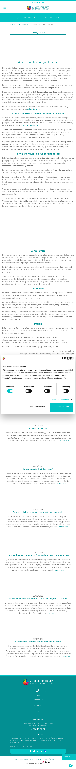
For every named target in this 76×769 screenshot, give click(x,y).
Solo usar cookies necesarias (37, 407)
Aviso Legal (54, 759)
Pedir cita (36, 751)
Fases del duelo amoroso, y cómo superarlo (38, 512)
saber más (64, 440)
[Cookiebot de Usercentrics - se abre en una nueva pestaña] (63, 358)
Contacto (38, 711)
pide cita (68, 757)
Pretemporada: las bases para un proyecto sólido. (38, 598)
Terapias (38, 706)
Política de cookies (41, 759)
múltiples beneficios (29, 125)
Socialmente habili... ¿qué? (38, 469)
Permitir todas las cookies (62, 407)
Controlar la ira (38, 428)
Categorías (38, 32)
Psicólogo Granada (17, 24)
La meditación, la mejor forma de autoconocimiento (38, 555)
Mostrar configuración (60, 399)
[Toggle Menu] (4, 8)
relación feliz (33, 109)
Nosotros (38, 700)
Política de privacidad (23, 759)
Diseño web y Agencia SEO (34, 763)
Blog (28, 24)
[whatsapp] (71, 765)
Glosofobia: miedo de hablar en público (38, 641)
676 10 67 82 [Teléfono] (38, 3)
